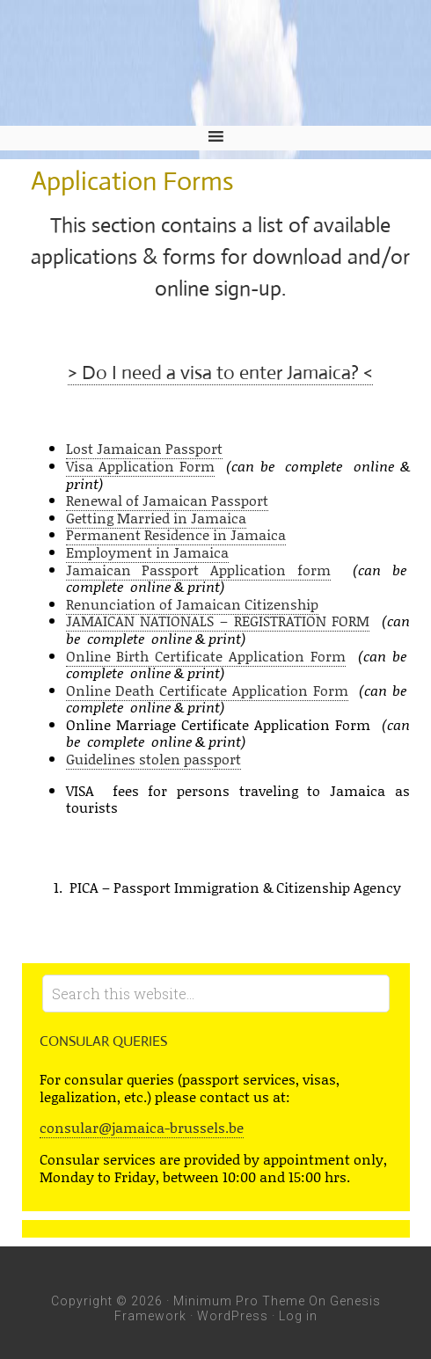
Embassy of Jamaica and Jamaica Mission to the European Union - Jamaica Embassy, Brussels (215, 63)
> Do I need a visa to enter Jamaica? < (220, 372)
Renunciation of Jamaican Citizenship (192, 604)
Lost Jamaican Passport (144, 448)
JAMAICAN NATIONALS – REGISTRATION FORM (218, 620)
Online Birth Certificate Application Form (206, 656)
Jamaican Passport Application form (198, 569)
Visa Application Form (141, 466)
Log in (298, 1316)
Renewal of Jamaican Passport (167, 500)
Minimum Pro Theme (239, 1301)
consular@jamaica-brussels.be (142, 1127)
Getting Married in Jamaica (156, 518)
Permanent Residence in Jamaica (176, 534)
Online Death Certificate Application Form (207, 690)
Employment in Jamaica (147, 552)
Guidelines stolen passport (153, 759)
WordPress (232, 1316)
